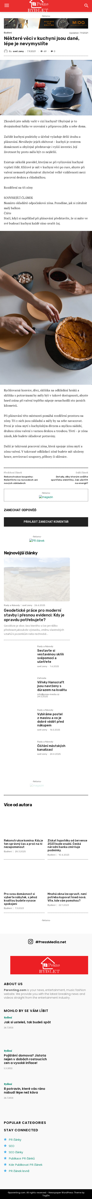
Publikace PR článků (22, 1158)
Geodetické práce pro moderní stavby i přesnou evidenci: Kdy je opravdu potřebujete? (34, 615)
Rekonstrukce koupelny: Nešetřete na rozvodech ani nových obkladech (21, 480)
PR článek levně (19, 1171)
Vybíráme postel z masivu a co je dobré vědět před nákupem (50, 719)
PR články (15, 1139)
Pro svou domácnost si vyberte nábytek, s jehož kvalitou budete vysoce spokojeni (20, 898)
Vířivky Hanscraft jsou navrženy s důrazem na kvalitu (52, 686)
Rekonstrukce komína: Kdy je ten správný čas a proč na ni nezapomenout (23, 844)
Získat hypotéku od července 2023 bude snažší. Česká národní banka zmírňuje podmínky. (67, 845)
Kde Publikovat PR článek (25, 1165)
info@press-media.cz (48, 694)
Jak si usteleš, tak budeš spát (27, 1022)
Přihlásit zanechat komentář (46, 521)
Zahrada (41, 678)
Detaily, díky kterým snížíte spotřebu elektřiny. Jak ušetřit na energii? (69, 480)
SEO (11, 1146)
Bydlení (8, 33)
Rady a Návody (12, 605)
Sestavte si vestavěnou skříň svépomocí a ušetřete (50, 656)
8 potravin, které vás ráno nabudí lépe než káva (24, 1090)
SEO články (16, 1152)
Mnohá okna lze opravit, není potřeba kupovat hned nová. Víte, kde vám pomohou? (67, 897)
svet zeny (18, 51)
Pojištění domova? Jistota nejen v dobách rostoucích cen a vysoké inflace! (25, 1059)
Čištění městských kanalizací (51, 747)
